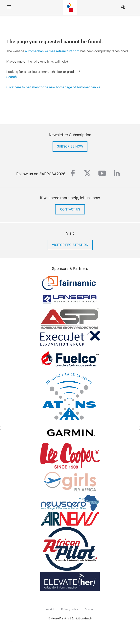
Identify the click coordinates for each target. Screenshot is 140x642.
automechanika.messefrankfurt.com (52, 51)
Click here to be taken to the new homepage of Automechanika (53, 87)
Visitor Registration (70, 245)
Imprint (49, 609)
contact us (70, 209)
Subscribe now (70, 146)
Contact (90, 609)
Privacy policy (69, 609)
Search (11, 77)
